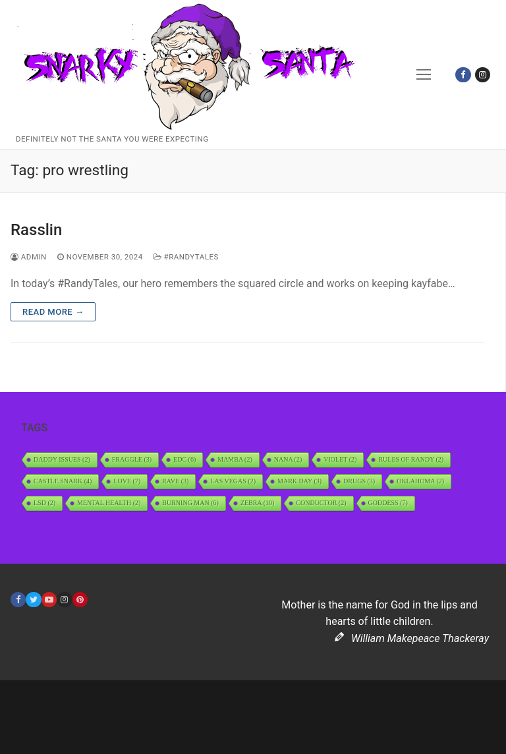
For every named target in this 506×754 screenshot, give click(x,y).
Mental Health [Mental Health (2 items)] (108, 502)
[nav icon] (424, 74)
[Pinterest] (80, 599)
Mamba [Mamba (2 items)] (234, 459)
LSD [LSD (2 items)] (44, 502)
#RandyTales (186, 256)
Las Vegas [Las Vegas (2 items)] (233, 481)
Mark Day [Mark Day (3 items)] (299, 481)
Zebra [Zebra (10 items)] (257, 502)
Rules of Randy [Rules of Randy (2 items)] (410, 459)
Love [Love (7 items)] (126, 481)
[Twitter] (33, 599)
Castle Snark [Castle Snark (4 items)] (63, 481)
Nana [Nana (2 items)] (288, 459)
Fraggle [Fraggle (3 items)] (132, 459)
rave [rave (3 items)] (175, 481)
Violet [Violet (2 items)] (339, 459)
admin (29, 256)
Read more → (53, 312)
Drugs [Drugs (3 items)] (359, 481)
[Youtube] (49, 599)
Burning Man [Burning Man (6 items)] (190, 502)
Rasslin (36, 230)
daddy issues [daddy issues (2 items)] (62, 459)
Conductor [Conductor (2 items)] (321, 502)
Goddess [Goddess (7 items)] (388, 502)
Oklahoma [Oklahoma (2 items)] (420, 481)
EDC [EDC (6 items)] (184, 459)
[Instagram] (482, 74)
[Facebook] (462, 74)
